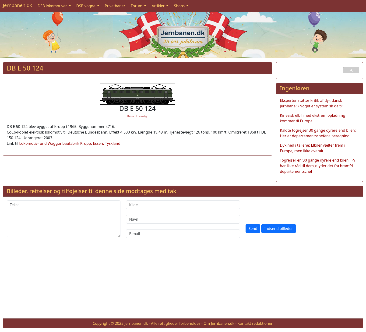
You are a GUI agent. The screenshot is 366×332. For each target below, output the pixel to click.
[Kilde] (183, 204)
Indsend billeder (278, 228)
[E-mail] (183, 233)
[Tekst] (63, 218)
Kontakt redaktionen (255, 323)
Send (253, 228)
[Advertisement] (183, 282)
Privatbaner (115, 5)
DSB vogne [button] (86, 5)
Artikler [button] (158, 5)
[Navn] (183, 219)
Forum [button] (137, 5)
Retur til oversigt (137, 116)
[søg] (309, 70)
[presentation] (281, 209)
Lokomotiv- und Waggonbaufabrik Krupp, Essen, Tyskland (69, 143)
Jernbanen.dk (17, 5)
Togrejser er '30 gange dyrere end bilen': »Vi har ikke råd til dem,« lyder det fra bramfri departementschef (318, 166)
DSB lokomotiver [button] (53, 5)
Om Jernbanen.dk (219, 323)
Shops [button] (180, 5)
